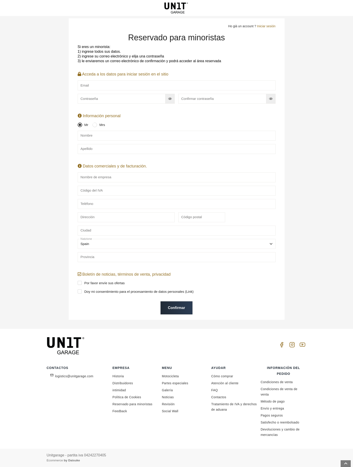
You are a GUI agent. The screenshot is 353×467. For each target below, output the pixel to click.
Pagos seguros (272, 415)
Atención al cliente (224, 383)
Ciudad (86, 230)
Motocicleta (170, 376)
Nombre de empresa (96, 177)
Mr (84, 125)
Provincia (88, 257)
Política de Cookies (127, 397)
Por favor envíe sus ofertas (102, 283)
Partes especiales (175, 383)
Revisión (168, 404)
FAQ (214, 390)
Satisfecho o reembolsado (280, 422)
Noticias (168, 397)
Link (189, 291)
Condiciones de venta (277, 382)
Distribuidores (123, 383)
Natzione (86, 238)
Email (85, 85)
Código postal (191, 217)
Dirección (88, 217)
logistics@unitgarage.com (74, 376)
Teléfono (87, 203)
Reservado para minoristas (132, 404)
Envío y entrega (272, 408)
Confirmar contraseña (197, 98)
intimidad (119, 390)
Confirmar (176, 308)
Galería (167, 390)
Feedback (120, 411)
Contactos (218, 397)
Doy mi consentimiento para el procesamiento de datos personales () (137, 291)
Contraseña (89, 98)
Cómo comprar (222, 376)
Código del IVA (92, 190)
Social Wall (170, 411)
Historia (118, 376)
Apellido (87, 148)
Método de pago (273, 401)
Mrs (100, 125)
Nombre (87, 135)
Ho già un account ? (251, 26)
